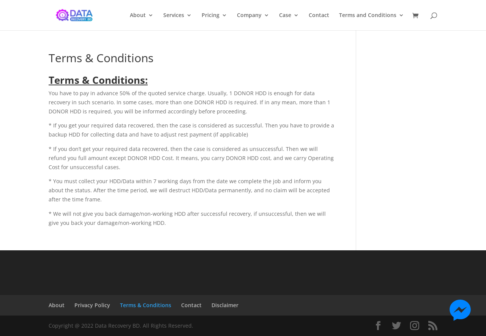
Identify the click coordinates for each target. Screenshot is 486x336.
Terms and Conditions (367, 16)
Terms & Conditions (145, 305)
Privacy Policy (92, 305)
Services (173, 16)
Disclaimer (224, 305)
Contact (319, 16)
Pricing (210, 16)
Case (285, 16)
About (138, 16)
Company (249, 16)
